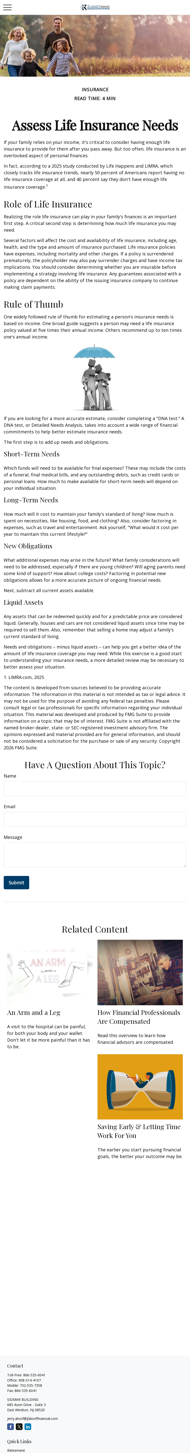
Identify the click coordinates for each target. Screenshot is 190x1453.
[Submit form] (16, 882)
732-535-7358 (31, 1385)
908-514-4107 (30, 1380)
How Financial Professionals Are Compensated (138, 1017)
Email (9, 806)
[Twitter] (19, 1426)
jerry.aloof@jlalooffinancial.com (32, 1418)
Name (10, 776)
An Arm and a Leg (33, 1012)
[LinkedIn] (27, 1426)
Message (13, 837)
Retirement (16, 1450)
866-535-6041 (34, 1375)
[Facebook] (10, 1426)
